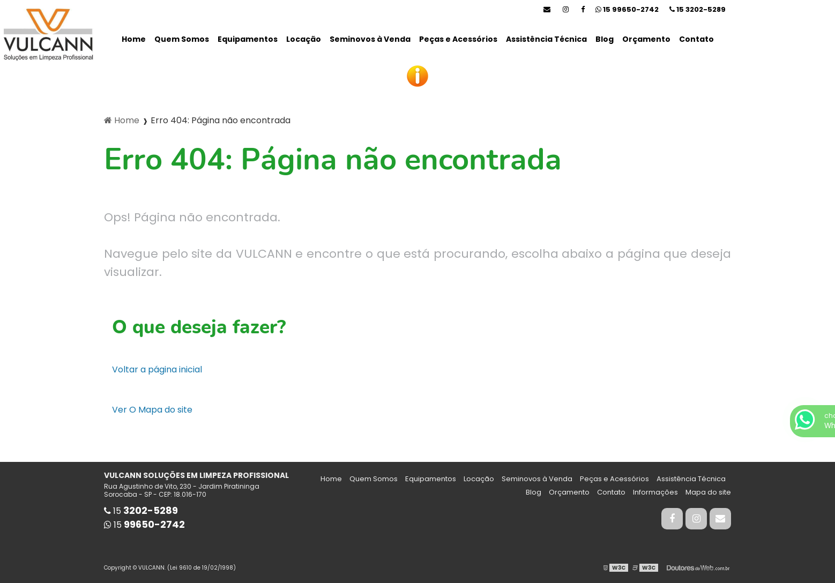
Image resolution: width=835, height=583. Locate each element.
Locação (303, 39)
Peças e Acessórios (458, 39)
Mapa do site (708, 492)
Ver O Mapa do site (152, 409)
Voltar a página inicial (157, 369)
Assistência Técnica (546, 39)
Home (134, 39)
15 (697, 9)
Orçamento (646, 39)
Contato (696, 39)
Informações (655, 492)
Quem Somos (181, 39)
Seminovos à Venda (370, 39)
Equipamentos (248, 39)
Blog (604, 39)
